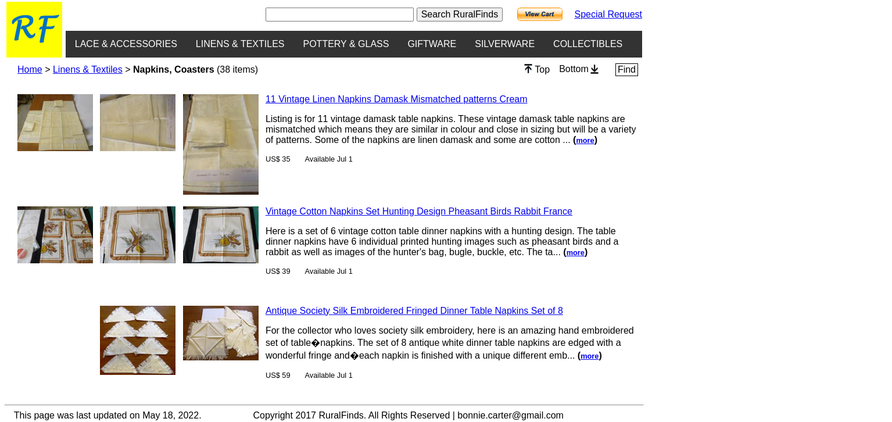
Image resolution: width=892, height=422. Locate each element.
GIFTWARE (431, 44)
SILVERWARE (505, 44)
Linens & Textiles (88, 69)
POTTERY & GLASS (346, 44)
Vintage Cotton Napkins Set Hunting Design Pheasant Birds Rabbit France (419, 211)
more (585, 140)
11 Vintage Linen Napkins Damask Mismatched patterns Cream (397, 99)
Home (29, 69)
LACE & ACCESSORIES (126, 44)
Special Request (608, 14)
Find (627, 69)
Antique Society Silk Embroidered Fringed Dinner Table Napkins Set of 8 (414, 311)
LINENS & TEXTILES (240, 44)
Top (537, 69)
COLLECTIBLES (587, 44)
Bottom (579, 69)
